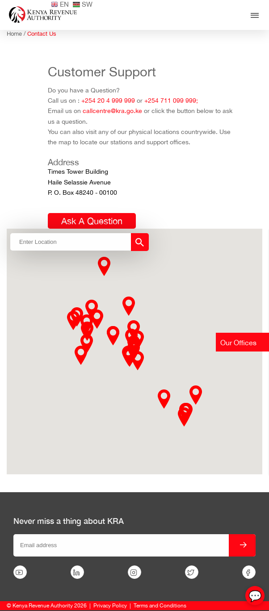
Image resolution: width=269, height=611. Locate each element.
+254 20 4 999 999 (108, 100)
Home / (17, 33)
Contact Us (41, 33)
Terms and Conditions (160, 606)
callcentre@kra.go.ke (112, 110)
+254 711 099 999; (171, 100)
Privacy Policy (110, 606)
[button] (97, 319)
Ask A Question (91, 221)
